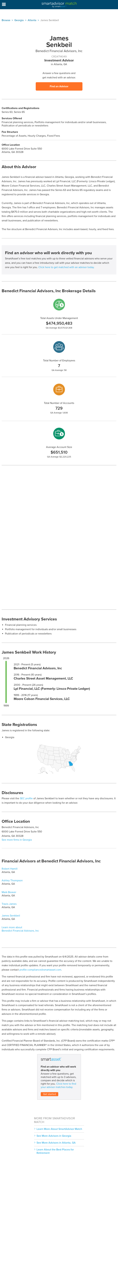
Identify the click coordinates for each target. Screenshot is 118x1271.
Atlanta (32, 20)
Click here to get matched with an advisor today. (66, 267)
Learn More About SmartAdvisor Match (59, 1129)
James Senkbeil (11, 915)
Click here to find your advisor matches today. (58, 1085)
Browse (6, 20)
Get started (49, 1094)
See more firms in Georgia (17, 839)
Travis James (9, 904)
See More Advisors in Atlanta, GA (56, 1142)
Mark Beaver (9, 892)
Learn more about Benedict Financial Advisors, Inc (20, 929)
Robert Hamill (10, 868)
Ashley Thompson (12, 880)
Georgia (19, 20)
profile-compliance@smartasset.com (40, 969)
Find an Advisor (59, 86)
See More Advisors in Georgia (54, 1136)
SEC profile (26, 798)
